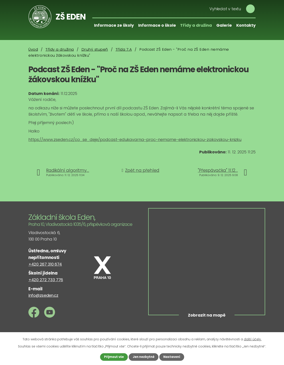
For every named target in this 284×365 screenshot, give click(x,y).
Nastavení (173, 357)
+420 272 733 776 (45, 280)
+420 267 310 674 (45, 264)
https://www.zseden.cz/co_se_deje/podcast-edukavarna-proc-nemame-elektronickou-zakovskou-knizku (134, 139)
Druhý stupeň (94, 49)
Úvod (33, 49)
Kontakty (246, 25)
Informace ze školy (114, 25)
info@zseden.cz (43, 295)
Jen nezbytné (143, 357)
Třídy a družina (196, 25)
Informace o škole (157, 25)
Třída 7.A (124, 49)
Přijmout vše (112, 357)
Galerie (224, 25)
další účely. (253, 339)
